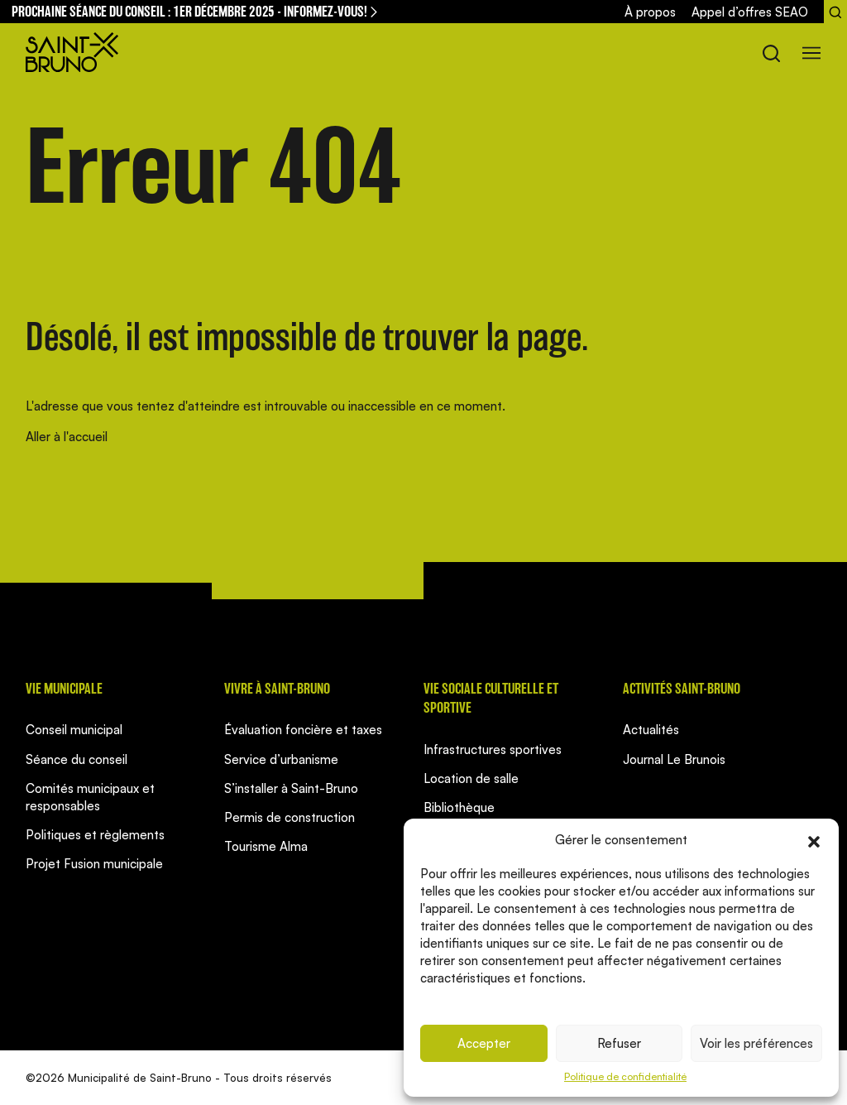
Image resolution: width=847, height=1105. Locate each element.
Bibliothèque (459, 807)
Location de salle (471, 778)
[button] (814, 840)
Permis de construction (289, 817)
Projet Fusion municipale (94, 864)
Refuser (619, 1043)
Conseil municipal (74, 729)
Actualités (651, 729)
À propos (650, 12)
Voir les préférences (756, 1043)
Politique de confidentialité (625, 1076)
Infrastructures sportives (493, 749)
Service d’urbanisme (281, 759)
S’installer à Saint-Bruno (291, 788)
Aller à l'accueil (67, 436)
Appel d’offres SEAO (749, 12)
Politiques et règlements (95, 835)
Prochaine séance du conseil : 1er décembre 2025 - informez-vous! (196, 11)
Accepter (483, 1043)
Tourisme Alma (266, 846)
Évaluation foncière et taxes (303, 729)
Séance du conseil (76, 759)
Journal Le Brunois (674, 759)
